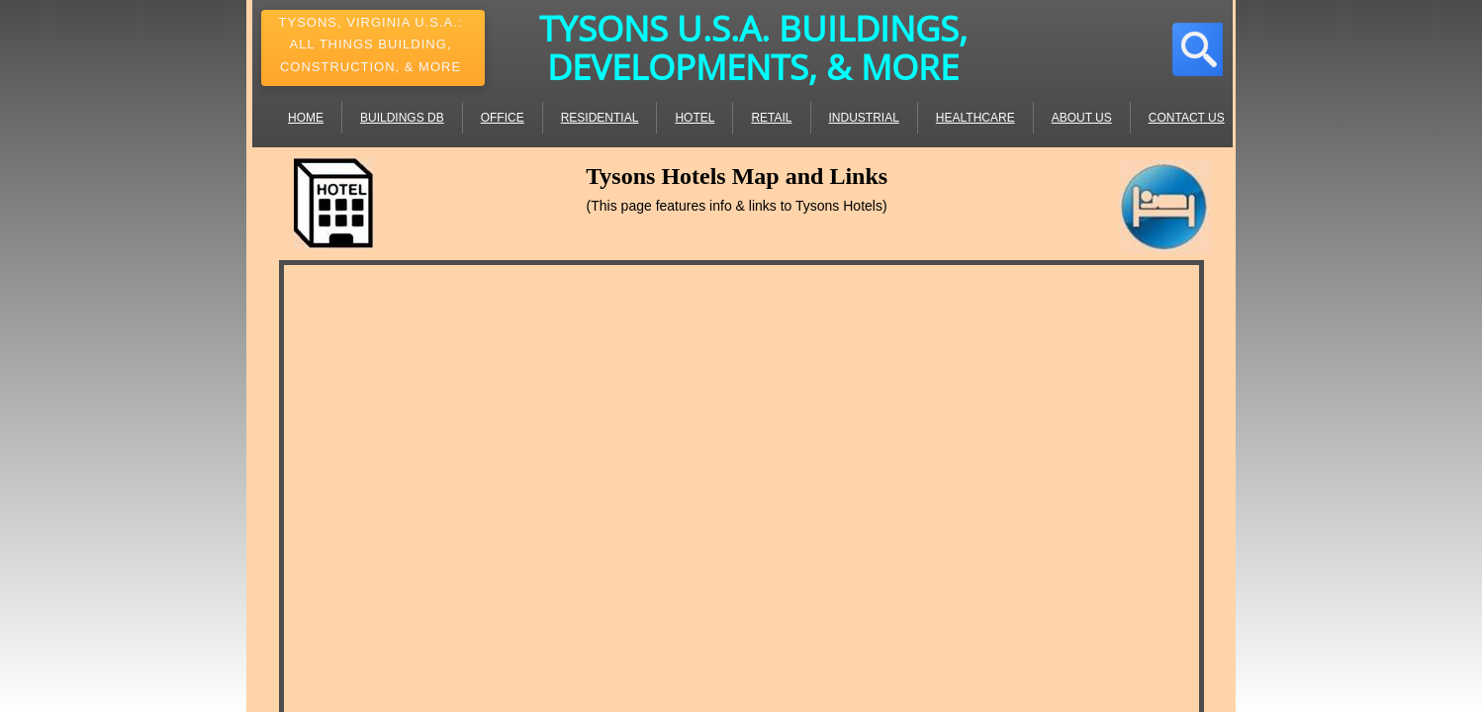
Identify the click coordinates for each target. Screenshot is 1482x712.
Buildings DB (402, 118)
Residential (600, 118)
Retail (771, 118)
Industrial (864, 118)
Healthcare (975, 118)
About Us (1082, 118)
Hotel (694, 118)
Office (502, 118)
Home (306, 118)
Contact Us (1187, 118)
